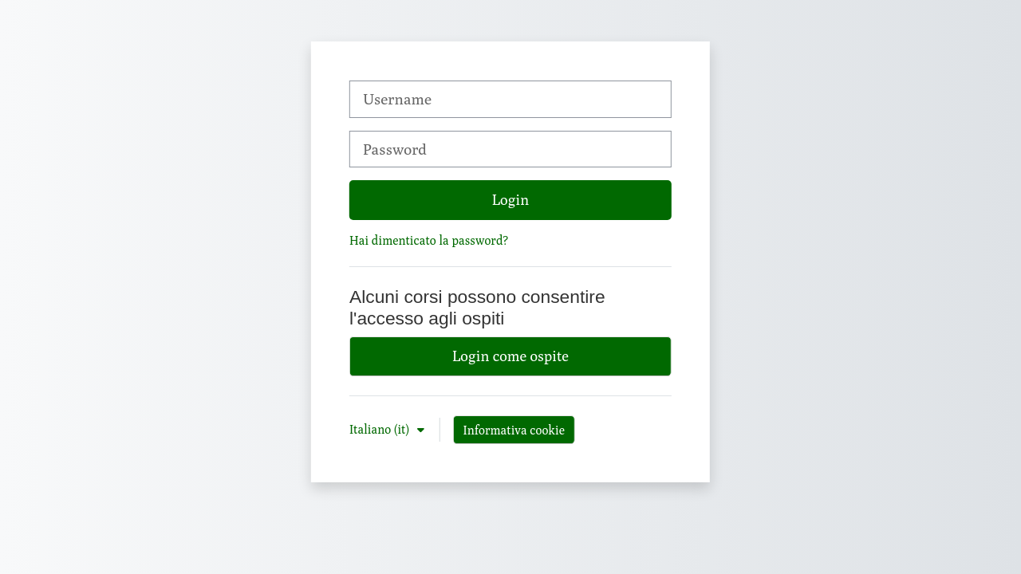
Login (510, 199)
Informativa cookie (514, 430)
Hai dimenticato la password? (428, 240)
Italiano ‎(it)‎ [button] (380, 429)
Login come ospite (510, 355)
